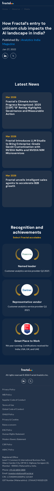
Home (5, 9)
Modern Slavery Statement (14, 439)
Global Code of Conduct (13, 409)
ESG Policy (7, 430)
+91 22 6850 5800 (17, 470)
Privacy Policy (8, 389)
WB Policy (7, 394)
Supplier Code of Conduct (13, 400)
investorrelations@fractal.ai (20, 473)
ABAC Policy (8, 449)
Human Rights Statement (13, 434)
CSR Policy (7, 444)
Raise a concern (9, 424)
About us (16, 9)
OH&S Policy (8, 414)
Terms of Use (8, 405)
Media (27, 9)
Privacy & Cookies (10, 419)
